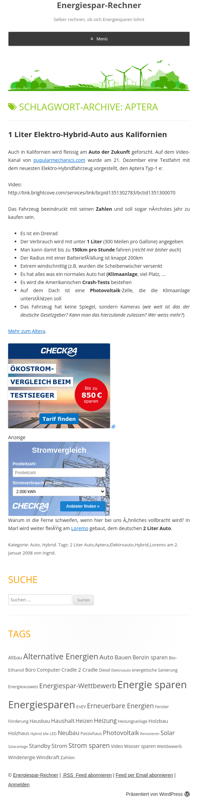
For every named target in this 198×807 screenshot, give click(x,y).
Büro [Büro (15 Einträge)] (30, 670)
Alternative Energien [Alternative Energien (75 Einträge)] (60, 656)
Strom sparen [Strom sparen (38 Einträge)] (89, 745)
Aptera (102, 545)
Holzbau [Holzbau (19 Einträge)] (158, 720)
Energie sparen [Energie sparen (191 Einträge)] (152, 684)
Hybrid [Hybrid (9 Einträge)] (35, 733)
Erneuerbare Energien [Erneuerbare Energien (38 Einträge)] (120, 705)
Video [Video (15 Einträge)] (117, 746)
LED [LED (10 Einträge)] (53, 733)
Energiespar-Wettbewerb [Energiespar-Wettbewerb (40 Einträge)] (77, 685)
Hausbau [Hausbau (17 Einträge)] (40, 721)
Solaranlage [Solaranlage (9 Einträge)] (18, 746)
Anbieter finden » (83, 506)
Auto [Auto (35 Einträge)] (107, 657)
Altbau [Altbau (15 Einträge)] (15, 657)
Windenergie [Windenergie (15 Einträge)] (21, 757)
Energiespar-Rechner (99, 5)
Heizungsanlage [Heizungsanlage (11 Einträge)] (132, 721)
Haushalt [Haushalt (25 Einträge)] (62, 721)
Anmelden (19, 784)
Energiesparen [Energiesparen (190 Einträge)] (41, 704)
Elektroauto (122, 545)
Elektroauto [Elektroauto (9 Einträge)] (121, 670)
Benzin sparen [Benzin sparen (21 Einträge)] (150, 657)
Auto (35, 545)
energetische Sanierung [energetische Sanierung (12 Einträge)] (154, 670)
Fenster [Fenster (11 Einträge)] (162, 706)
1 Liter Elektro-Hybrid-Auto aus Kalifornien (87, 134)
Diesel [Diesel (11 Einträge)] (104, 670)
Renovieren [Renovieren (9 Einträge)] (149, 733)
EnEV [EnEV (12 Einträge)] (81, 707)
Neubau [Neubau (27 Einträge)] (68, 733)
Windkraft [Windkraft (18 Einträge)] (47, 757)
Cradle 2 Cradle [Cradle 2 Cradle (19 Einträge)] (79, 669)
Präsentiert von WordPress (158, 794)
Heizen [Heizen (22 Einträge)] (84, 721)
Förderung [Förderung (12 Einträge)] (18, 721)
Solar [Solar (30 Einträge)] (167, 733)
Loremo (80, 528)
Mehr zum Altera (26, 331)
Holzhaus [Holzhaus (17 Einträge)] (18, 733)
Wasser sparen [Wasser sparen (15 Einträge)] (140, 746)
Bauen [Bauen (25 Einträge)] (122, 657)
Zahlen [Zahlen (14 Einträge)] (67, 757)
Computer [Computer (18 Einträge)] (48, 669)
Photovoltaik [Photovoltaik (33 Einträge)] (121, 732)
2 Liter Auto (82, 545)
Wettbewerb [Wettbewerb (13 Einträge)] (169, 746)
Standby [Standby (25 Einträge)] (39, 746)
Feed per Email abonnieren (144, 775)
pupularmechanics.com (60, 160)
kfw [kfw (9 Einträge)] (46, 733)
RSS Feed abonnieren (87, 775)
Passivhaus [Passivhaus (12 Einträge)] (91, 733)
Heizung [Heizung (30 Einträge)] (105, 720)
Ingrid (48, 553)
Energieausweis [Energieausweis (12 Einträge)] (23, 687)
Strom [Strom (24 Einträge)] (59, 746)
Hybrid (49, 545)
